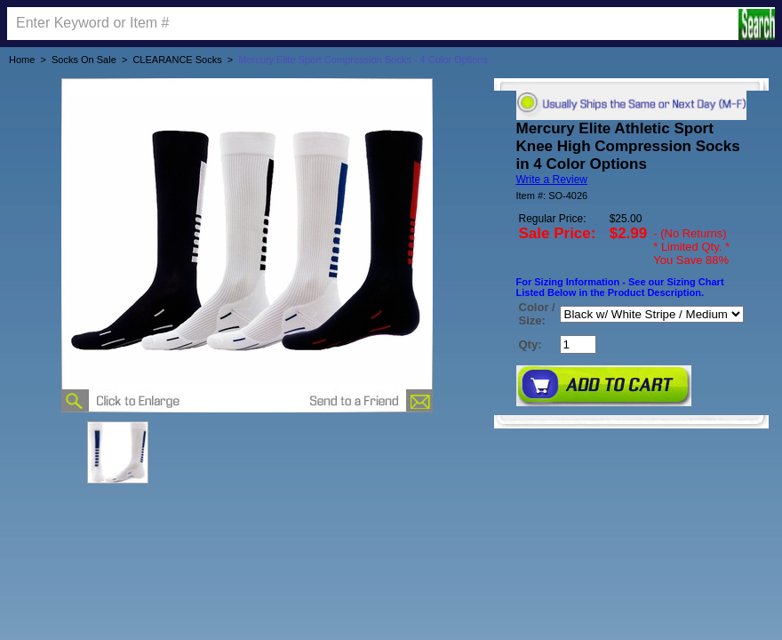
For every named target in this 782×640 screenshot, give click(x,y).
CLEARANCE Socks (176, 59)
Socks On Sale (84, 59)
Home (22, 59)
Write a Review (551, 179)
